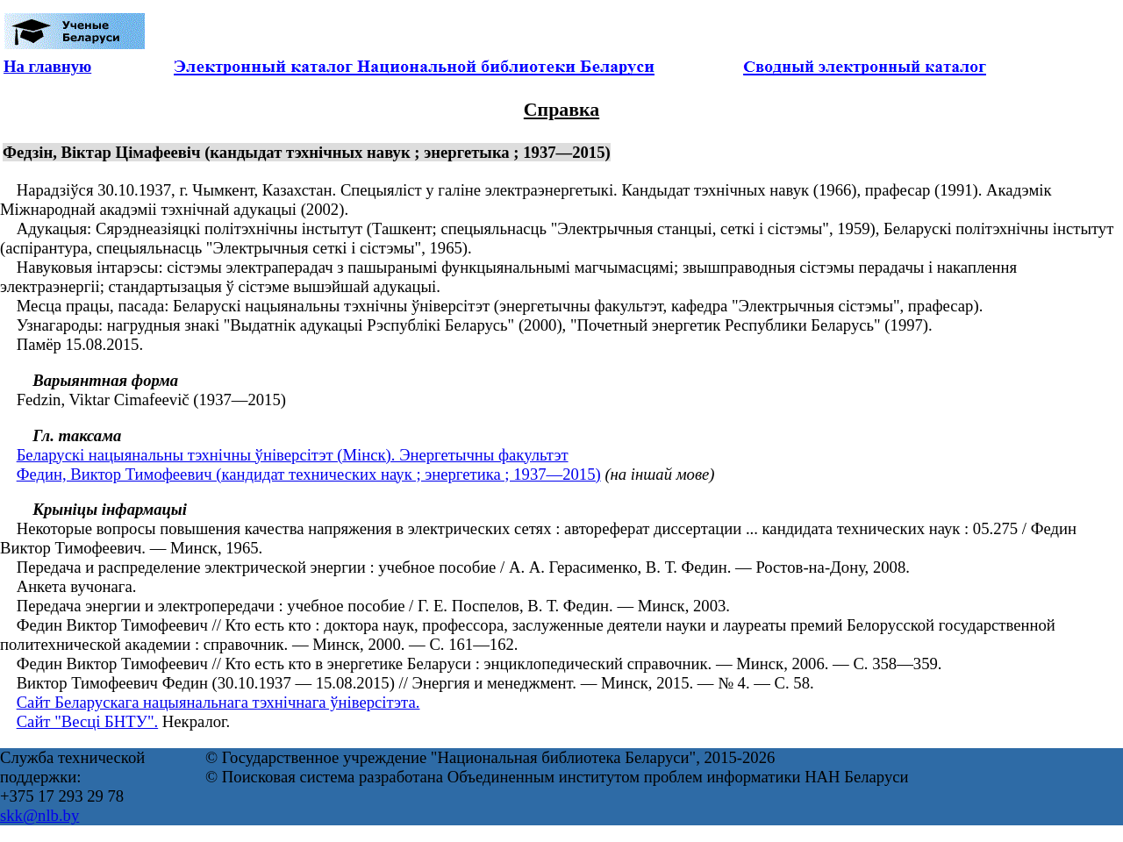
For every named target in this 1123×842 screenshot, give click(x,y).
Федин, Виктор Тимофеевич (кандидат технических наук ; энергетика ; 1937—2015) (309, 474)
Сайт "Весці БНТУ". (88, 721)
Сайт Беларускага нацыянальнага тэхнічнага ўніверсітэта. (218, 702)
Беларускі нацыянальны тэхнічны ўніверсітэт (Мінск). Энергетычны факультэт (293, 455)
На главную (47, 66)
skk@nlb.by (39, 815)
